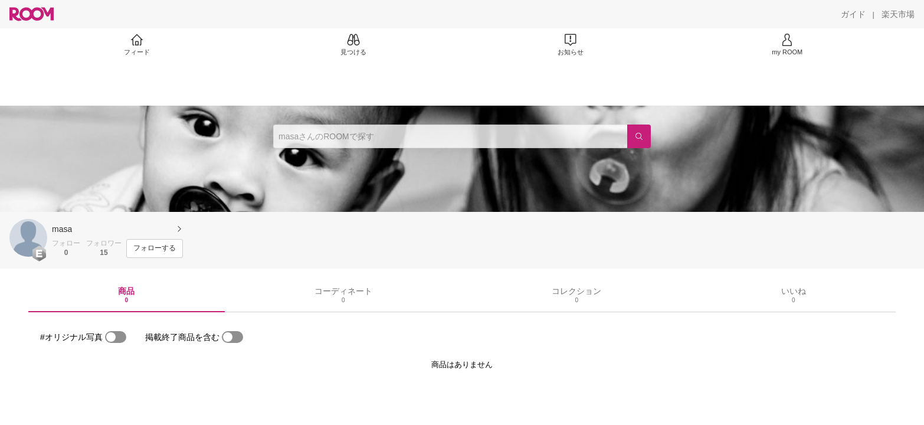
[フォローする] (154, 248)
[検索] (639, 136)
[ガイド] (853, 14)
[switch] (115, 337)
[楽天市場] (898, 14)
